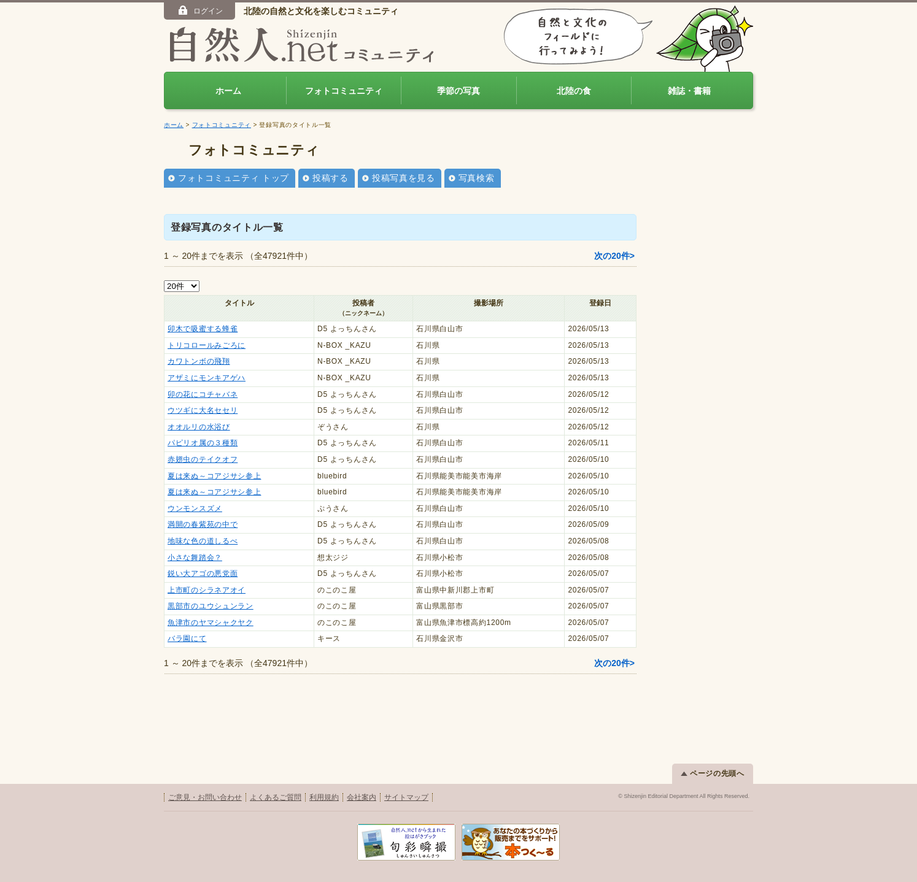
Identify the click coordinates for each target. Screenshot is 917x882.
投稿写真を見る (403, 178)
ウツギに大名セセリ (203, 410)
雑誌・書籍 (689, 91)
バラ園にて (187, 638)
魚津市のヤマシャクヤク (210, 622)
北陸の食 (574, 91)
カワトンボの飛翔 (199, 361)
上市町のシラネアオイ (207, 590)
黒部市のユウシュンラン (210, 606)
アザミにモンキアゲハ (207, 378)
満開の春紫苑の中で (203, 524)
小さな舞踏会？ (195, 557)
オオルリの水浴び (199, 427)
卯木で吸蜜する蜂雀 (203, 328)
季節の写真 (458, 91)
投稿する (330, 178)
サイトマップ (406, 797)
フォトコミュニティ (343, 91)
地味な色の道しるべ (203, 541)
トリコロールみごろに (207, 345)
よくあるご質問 (275, 797)
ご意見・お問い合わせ (205, 797)
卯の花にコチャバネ (203, 394)
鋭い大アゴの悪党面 (203, 573)
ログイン (200, 10)
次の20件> (614, 256)
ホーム (228, 91)
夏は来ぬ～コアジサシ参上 (214, 476)
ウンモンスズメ (195, 508)
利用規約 (324, 797)
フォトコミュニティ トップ (233, 178)
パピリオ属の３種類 (203, 443)
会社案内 (361, 797)
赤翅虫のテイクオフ (203, 459)
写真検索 (476, 178)
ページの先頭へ (713, 773)
